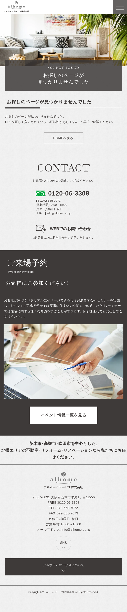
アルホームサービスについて (63, 565)
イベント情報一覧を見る (63, 415)
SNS (63, 542)
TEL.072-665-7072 (48, 200)
